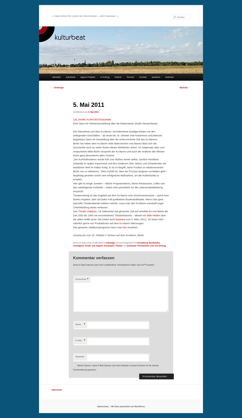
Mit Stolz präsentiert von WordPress (128, 406)
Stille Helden (153, 215)
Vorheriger (57, 88)
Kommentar (82, 279)
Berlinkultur (154, 243)
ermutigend (78, 246)
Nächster (185, 88)
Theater (118, 246)
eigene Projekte (88, 77)
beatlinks (156, 77)
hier (125, 227)
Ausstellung (142, 243)
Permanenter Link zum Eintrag (151, 246)
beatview (169, 77)
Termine (130, 77)
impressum (56, 390)
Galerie (118, 77)
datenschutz (103, 406)
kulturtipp (110, 243)
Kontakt (143, 77)
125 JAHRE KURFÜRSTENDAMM (92, 119)
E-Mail (80, 340)
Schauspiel (109, 246)
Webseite (79, 356)
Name (80, 324)
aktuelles (56, 77)
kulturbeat (70, 77)
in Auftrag (104, 77)
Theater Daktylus (87, 211)
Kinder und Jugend (94, 246)
